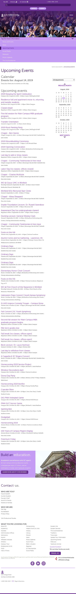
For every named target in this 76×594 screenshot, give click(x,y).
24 (71, 100)
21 (63, 100)
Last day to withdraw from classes (15, 351)
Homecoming (30, 526)
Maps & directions (19, 581)
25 (56, 101)
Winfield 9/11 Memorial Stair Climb (16, 191)
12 (58, 98)
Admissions (4, 535)
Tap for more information (10, 39)
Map (4, 1)
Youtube (38, 563)
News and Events (8, 42)
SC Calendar (23, 1)
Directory (12, 1)
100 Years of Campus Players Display (17, 431)
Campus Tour (5, 544)
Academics (4, 528)
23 (68, 100)
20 (61, 100)
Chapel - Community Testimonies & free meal (21, 161)
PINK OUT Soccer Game (11, 403)
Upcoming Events (8, 48)
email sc (55, 553)
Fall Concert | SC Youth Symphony (16, 311)
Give (42, 8)
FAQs (2, 548)
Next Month (65, 135)
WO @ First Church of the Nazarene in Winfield (21, 287)
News (4, 45)
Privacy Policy (5, 514)
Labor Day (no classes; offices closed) (17, 169)
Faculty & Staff (5, 498)
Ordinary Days (7, 246)
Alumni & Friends (6, 500)
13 (61, 98)
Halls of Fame (5, 550)
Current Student (6, 496)
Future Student (5, 494)
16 (68, 98)
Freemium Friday (8, 439)
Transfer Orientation (10, 122)
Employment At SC (6, 546)
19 (58, 100)
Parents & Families (6, 502)
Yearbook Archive (56, 544)
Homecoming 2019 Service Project (16, 364)
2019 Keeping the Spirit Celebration (16, 94)
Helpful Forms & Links (33, 528)
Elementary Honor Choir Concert (15, 271)
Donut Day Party (8, 376)
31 (70, 101)
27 (61, 101)
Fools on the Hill (8, 232)
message (13, 581)
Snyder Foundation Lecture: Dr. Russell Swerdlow (22, 205)
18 (56, 100)
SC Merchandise (31, 548)
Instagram (44, 563)
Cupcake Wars (7, 389)
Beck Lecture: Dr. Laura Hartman (15, 345)
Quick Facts (29, 542)
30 (68, 101)
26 (58, 101)
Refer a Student (30, 544)
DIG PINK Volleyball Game (12, 398)
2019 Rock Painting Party (11, 127)
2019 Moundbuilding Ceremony (15, 141)
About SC (4, 526)
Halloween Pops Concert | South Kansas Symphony (23, 295)
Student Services (55, 528)
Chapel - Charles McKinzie (12, 174)
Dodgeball (5, 417)
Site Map (3, 509)
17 (70, 98)
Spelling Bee (6, 409)
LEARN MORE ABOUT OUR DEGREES (15, 472)
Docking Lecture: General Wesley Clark (18, 216)
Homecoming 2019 (9, 423)
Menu (71, 15)
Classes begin (7, 108)
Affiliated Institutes (6, 539)
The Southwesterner (9, 60)
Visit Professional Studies (8, 518)
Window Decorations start (12, 370)
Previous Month (64, 85)
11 (56, 98)
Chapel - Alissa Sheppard (12, 196)
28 (63, 101)
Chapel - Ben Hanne (10, 133)
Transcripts (54, 535)
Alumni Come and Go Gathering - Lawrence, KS (21, 238)
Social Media (7, 51)
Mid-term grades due (10, 328)
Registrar (29, 546)
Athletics (3, 542)
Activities (3, 530)
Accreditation (5, 511)
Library (28, 533)
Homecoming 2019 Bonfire (13, 384)
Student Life (54, 526)
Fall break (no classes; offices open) (16, 334)
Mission (28, 535)
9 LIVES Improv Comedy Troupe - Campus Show (22, 303)
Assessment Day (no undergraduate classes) (20, 210)
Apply (34, 8)
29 (66, 101)
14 (63, 98)
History (28, 530)
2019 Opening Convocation (13, 147)
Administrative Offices (7, 533)
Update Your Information (58, 537)
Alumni (3, 537)
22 (66, 100)
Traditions (54, 533)
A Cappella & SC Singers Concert (15, 356)
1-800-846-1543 (52, 2)
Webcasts (6, 54)
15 (66, 98)
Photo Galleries (7, 57)
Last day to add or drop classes (14, 155)
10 (70, 96)
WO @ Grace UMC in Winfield (14, 183)
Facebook (33, 563)
